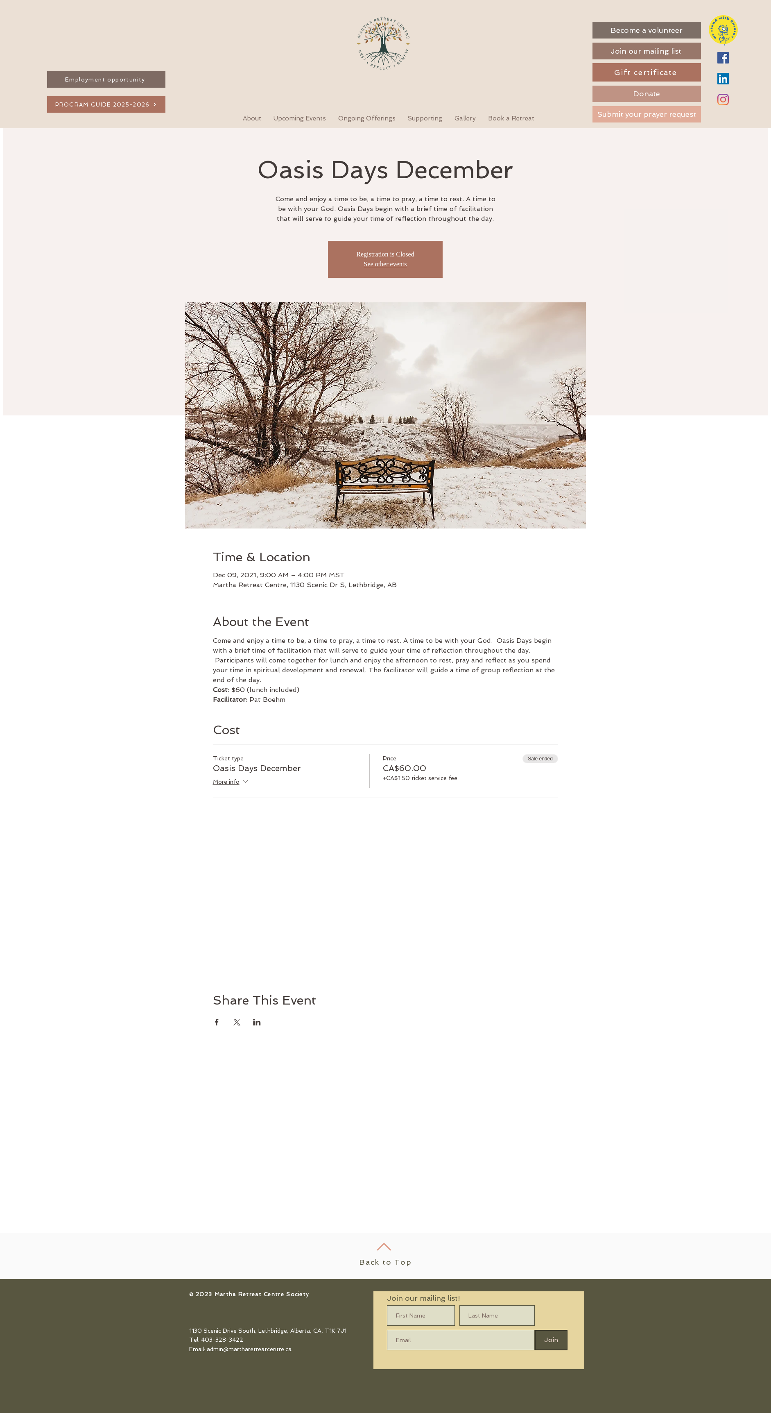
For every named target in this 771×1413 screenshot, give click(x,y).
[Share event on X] (237, 1022)
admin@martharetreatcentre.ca (249, 1349)
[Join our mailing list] (646, 51)
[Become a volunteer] (646, 30)
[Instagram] (723, 99)
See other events (385, 264)
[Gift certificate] (646, 72)
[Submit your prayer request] (646, 114)
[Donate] (646, 94)
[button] (511, 118)
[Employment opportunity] (106, 79)
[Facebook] (723, 58)
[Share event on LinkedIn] (257, 1022)
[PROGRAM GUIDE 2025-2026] (106, 104)
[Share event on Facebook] (217, 1022)
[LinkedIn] (723, 78)
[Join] (551, 1340)
